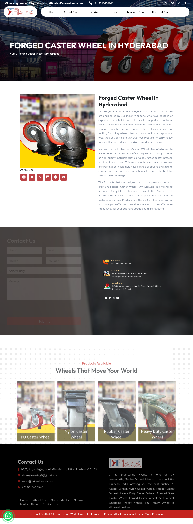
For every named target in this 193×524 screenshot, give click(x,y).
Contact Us (160, 12)
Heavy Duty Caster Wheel (162, 443)
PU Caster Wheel (31, 446)
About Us (70, 12)
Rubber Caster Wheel (118, 443)
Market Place (136, 12)
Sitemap (115, 12)
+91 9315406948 (101, 3)
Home (53, 12)
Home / (14, 53)
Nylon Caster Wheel (74, 443)
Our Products (92, 12)
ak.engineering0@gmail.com (25, 3)
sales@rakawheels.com (66, 3)
